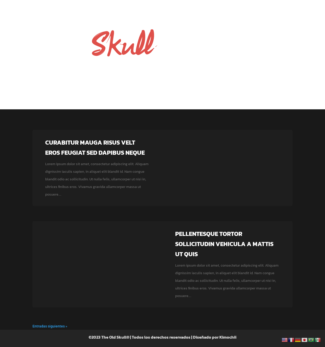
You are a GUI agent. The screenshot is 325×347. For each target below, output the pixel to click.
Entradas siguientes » (49, 326)
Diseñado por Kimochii (214, 337)
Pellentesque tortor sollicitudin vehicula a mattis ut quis (224, 243)
